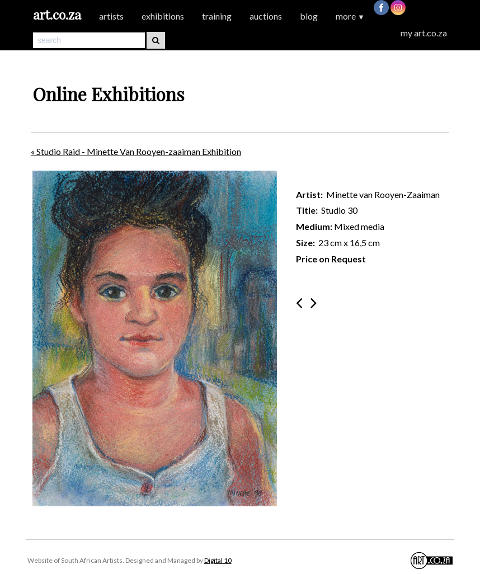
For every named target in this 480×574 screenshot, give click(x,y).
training (217, 16)
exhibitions (163, 16)
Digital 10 (218, 560)
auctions (266, 16)
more (350, 16)
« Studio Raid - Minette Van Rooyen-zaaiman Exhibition (136, 151)
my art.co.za (424, 32)
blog (309, 16)
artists (111, 16)
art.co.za (57, 14)
